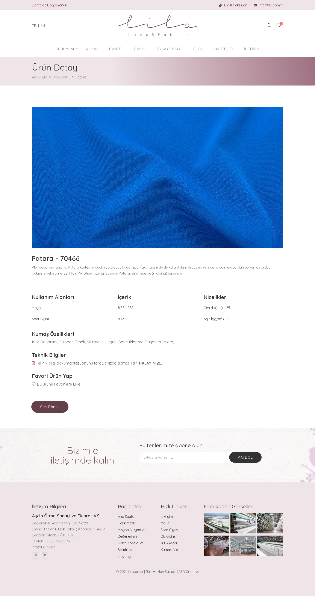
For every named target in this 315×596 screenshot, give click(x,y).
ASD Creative (189, 571)
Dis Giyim (168, 536)
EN (43, 25)
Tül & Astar (169, 543)
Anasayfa (39, 77)
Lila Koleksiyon (233, 5)
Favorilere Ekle (67, 384)
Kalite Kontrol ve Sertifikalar (131, 546)
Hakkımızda (127, 523)
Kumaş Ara (169, 550)
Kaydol (245, 457)
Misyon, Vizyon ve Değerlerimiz (131, 533)
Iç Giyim (167, 516)
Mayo (165, 523)
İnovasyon (126, 556)
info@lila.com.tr (268, 5)
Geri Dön (50, 407)
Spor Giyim (169, 530)
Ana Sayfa (126, 516)
